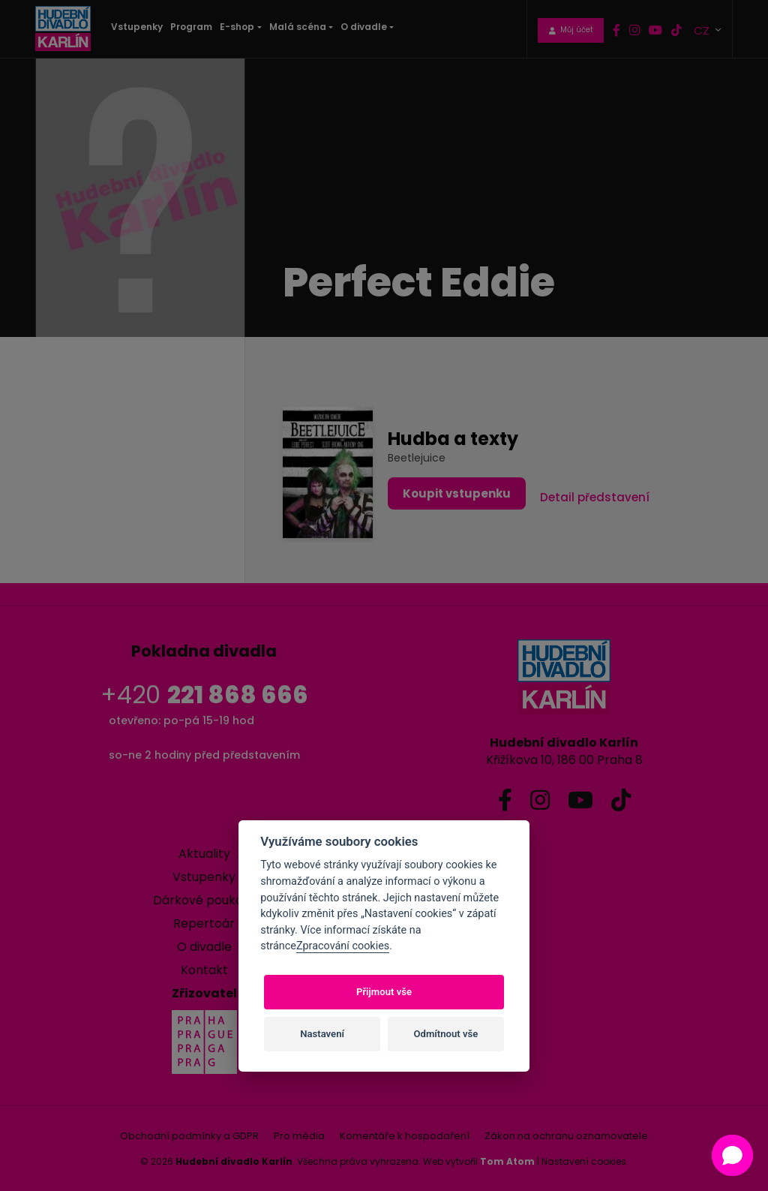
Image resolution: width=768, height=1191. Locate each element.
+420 (204, 694)
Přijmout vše (384, 991)
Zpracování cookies (342, 946)
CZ (703, 29)
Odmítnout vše (446, 1033)
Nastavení (322, 1033)
